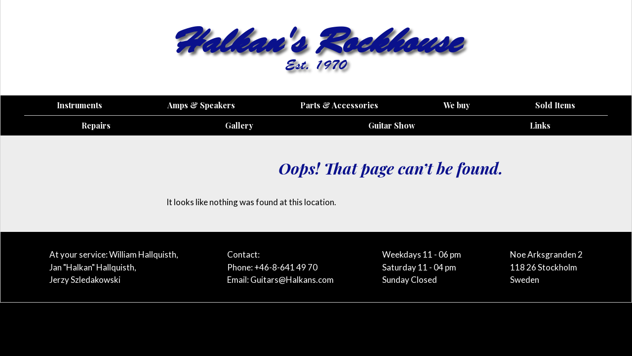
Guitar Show (391, 125)
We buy (456, 105)
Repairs (96, 125)
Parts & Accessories (339, 105)
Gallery (239, 125)
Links (540, 125)
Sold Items (555, 105)
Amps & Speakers (201, 105)
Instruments (79, 105)
